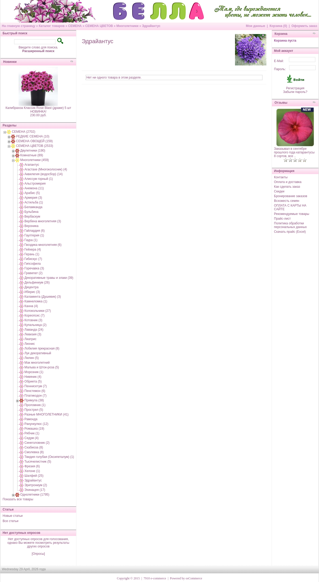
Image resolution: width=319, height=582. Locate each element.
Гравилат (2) (33, 273)
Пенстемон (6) (34, 391)
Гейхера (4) (32, 249)
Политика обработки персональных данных (290, 225)
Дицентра (31, 287)
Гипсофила (32, 263)
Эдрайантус (151, 26)
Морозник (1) (33, 372)
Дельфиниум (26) (36, 282)
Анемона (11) (34, 188)
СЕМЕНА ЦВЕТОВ (99, 26)
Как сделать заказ (287, 187)
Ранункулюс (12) (36, 424)
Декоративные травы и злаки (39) (48, 278)
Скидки (279, 191)
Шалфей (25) (33, 476)
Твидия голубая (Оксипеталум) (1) (49, 457)
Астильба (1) (33, 202)
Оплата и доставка (287, 182)
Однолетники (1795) (34, 494)
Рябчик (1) (31, 433)
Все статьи (10, 521)
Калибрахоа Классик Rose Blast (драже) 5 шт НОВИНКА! (38, 109)
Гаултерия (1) (34, 235)
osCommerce (194, 578)
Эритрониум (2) (35, 485)
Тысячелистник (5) (37, 461)
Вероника (31, 226)
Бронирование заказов (290, 196)
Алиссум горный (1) (38, 179)
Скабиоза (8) (33, 447)
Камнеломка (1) (35, 301)
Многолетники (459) (34, 160)
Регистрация (295, 88)
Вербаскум (32, 216)
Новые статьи (13, 516)
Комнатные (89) (31, 155)
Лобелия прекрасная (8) (41, 348)
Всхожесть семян (286, 201)
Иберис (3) (32, 292)
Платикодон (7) (35, 395)
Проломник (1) (34, 405)
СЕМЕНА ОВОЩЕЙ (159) (34, 141)
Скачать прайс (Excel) (290, 232)
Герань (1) (31, 254)
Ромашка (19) (34, 428)
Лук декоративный (37, 353)
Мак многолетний (36, 362)
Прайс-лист (282, 218)
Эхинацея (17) (34, 490)
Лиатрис (30, 339)
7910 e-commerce (155, 578)
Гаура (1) (30, 240)
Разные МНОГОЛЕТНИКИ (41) (46, 414)
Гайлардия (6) (34, 230)
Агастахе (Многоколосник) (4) (45, 169)
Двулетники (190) (32, 150)
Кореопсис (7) (34, 315)
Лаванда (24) (33, 329)
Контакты (281, 177)
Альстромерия (35, 183)
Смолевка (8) (34, 452)
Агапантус (31, 165)
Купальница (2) (35, 325)
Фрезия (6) (32, 466)
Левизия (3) (32, 334)
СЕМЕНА (75, 26)
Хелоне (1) (32, 471)
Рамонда (30, 419)
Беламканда (33, 207)
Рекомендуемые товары (291, 214)
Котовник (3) (33, 320)
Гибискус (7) (33, 259)
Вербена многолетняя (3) (42, 221)
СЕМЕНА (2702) (23, 132)
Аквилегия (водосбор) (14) (43, 174)
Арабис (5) (32, 193)
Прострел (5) (33, 410)
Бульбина (31, 212)
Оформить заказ (304, 26)
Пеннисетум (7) (35, 386)
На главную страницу (18, 26)
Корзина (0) (278, 26)
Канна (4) (31, 306)
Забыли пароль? (295, 92)
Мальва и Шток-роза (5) (41, 367)
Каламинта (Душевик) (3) (42, 296)
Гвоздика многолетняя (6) (42, 245)
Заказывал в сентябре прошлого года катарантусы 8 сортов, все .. (294, 152)
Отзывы (281, 102)
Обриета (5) (33, 381)
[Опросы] (38, 554)
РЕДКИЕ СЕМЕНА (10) (32, 136)
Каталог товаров (52, 26)
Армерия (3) (33, 197)
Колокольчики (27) (37, 311)
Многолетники (127, 26)
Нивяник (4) (32, 377)
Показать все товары (18, 499)
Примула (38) (34, 400)
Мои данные (255, 26)
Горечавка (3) (34, 268)
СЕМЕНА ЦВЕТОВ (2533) (34, 146)
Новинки (9, 62)
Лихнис (29, 344)
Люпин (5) (31, 358)
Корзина (281, 34)
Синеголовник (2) (36, 443)
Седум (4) (31, 438)
